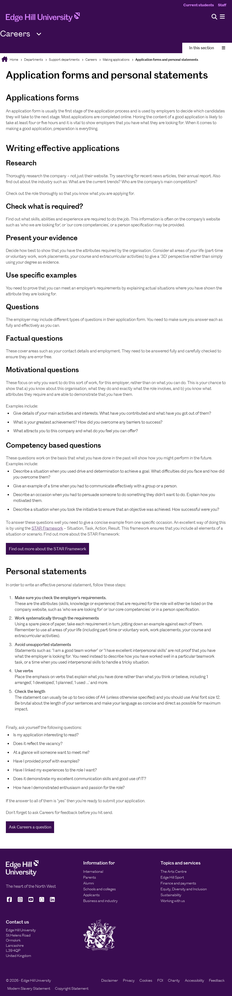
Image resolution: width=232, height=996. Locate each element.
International (93, 871)
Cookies (145, 980)
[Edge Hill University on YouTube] (31, 901)
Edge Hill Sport (172, 877)
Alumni (88, 883)
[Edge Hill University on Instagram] (20, 901)
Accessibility (194, 980)
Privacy (129, 980)
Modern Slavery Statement (28, 988)
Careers (91, 59)
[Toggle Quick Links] (39, 34)
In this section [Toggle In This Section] (207, 47)
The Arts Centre (174, 871)
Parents (89, 877)
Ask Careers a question (30, 827)
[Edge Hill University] (22, 875)
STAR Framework (47, 528)
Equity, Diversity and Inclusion (184, 889)
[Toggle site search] (214, 17)
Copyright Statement (71, 988)
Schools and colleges (99, 889)
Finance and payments (178, 883)
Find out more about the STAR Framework (47, 548)
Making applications (116, 59)
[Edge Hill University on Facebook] (10, 901)
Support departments (64, 59)
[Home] (43, 18)
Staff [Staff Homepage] (222, 5)
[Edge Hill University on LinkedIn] (52, 901)
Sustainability (171, 895)
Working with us (173, 901)
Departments (33, 59)
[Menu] (222, 17)
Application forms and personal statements (166, 59)
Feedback (217, 980)
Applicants (91, 895)
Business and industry (100, 901)
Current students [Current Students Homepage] (198, 5)
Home (13, 59)
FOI (160, 980)
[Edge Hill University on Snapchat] (42, 901)
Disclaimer (109, 980)
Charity (174, 980)
